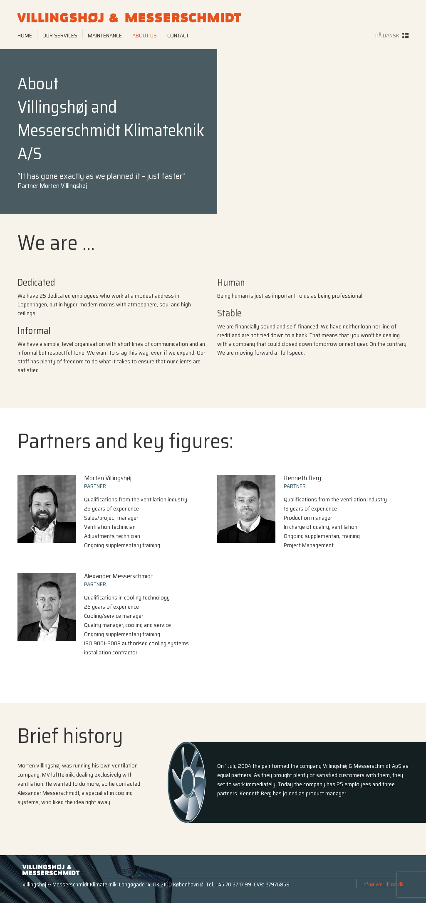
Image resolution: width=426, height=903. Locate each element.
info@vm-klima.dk (383, 884)
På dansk (387, 35)
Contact (178, 35)
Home (24, 35)
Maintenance (105, 35)
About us (144, 35)
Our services (59, 35)
